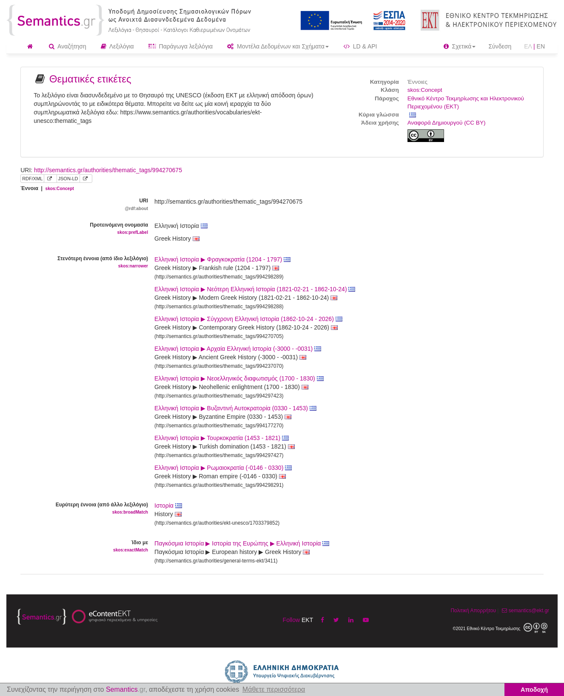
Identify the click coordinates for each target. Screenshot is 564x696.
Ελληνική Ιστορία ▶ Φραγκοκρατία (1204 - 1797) (222, 259)
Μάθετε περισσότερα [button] (273, 689)
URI (81, 205)
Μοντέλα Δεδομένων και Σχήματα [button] (278, 46)
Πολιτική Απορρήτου (473, 611)
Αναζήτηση (67, 46)
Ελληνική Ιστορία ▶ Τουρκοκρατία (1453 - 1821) (221, 438)
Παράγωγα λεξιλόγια (180, 46)
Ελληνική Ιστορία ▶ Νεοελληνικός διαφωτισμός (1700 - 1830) (239, 378)
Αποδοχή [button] (534, 689)
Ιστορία (168, 505)
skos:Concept (424, 90)
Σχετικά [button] (460, 46)
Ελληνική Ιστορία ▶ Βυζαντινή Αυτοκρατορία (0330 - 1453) (235, 408)
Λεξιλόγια (117, 46)
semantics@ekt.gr (524, 611)
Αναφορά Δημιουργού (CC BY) (446, 122)
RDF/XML (32, 178)
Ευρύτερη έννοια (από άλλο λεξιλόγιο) (81, 509)
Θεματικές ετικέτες (90, 79)
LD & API (360, 46)
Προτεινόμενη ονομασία (81, 229)
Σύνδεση (499, 46)
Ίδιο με (81, 547)
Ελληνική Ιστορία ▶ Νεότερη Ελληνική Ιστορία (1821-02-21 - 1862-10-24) (254, 289)
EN (541, 46)
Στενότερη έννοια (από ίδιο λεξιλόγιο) (81, 263)
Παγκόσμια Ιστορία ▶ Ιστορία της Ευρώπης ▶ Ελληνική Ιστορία (241, 543)
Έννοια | (47, 188)
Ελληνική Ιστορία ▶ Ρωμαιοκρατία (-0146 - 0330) (223, 467)
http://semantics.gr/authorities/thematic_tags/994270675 (108, 170)
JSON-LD (68, 178)
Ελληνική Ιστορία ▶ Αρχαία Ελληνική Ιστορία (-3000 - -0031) (237, 348)
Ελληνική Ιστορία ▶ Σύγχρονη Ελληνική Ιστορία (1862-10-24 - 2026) (248, 318)
